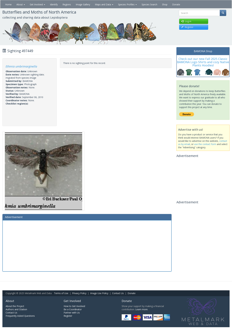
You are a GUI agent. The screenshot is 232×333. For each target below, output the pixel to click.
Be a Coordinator (73, 309)
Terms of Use (61, 293)
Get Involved (37, 4)
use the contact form (205, 144)
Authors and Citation (16, 309)
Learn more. (141, 309)
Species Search (149, 4)
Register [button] (187, 27)
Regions (67, 4)
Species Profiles (127, 4)
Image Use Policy (99, 293)
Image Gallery (83, 4)
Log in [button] (186, 21)
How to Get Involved (74, 306)
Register (68, 315)
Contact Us (118, 293)
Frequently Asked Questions (20, 315)
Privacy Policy (79, 293)
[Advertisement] (87, 245)
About (20, 4)
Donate (176, 4)
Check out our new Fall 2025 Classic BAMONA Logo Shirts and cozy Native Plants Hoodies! (203, 62)
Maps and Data (104, 4)
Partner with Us (72, 312)
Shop (164, 4)
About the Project (15, 306)
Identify (54, 4)
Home (8, 4)
